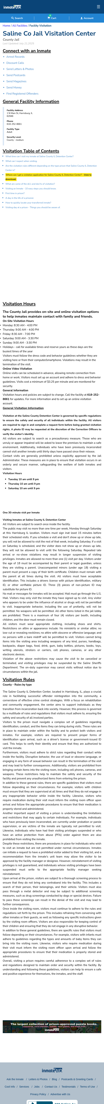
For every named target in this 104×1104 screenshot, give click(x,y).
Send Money (14, 87)
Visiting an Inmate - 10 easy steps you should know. (30, 188)
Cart (52, 18)
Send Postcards (15, 75)
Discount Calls (15, 63)
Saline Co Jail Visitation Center (49, 33)
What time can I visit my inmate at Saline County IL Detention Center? (39, 156)
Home (6, 25)
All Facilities (19, 25)
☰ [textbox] (98, 7)
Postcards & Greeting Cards (77, 1079)
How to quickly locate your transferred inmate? (28, 202)
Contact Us (51, 1086)
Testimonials (69, 1086)
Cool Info (10, 1086)
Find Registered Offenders (22, 93)
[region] (52, 252)
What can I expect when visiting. (21, 161)
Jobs (37, 1086)
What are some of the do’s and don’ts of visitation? (30, 183)
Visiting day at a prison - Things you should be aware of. (32, 207)
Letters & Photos (38, 1079)
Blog (54, 1079)
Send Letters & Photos (20, 69)
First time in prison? (15, 193)
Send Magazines (16, 81)
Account (86, 18)
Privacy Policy (38, 1094)
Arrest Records (15, 57)
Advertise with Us (60, 1094)
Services (24, 1086)
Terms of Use (87, 1086)
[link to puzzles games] (52, 1026)
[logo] (12, 13)
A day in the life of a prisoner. (19, 198)
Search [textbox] (17, 18)
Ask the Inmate (15, 1079)
